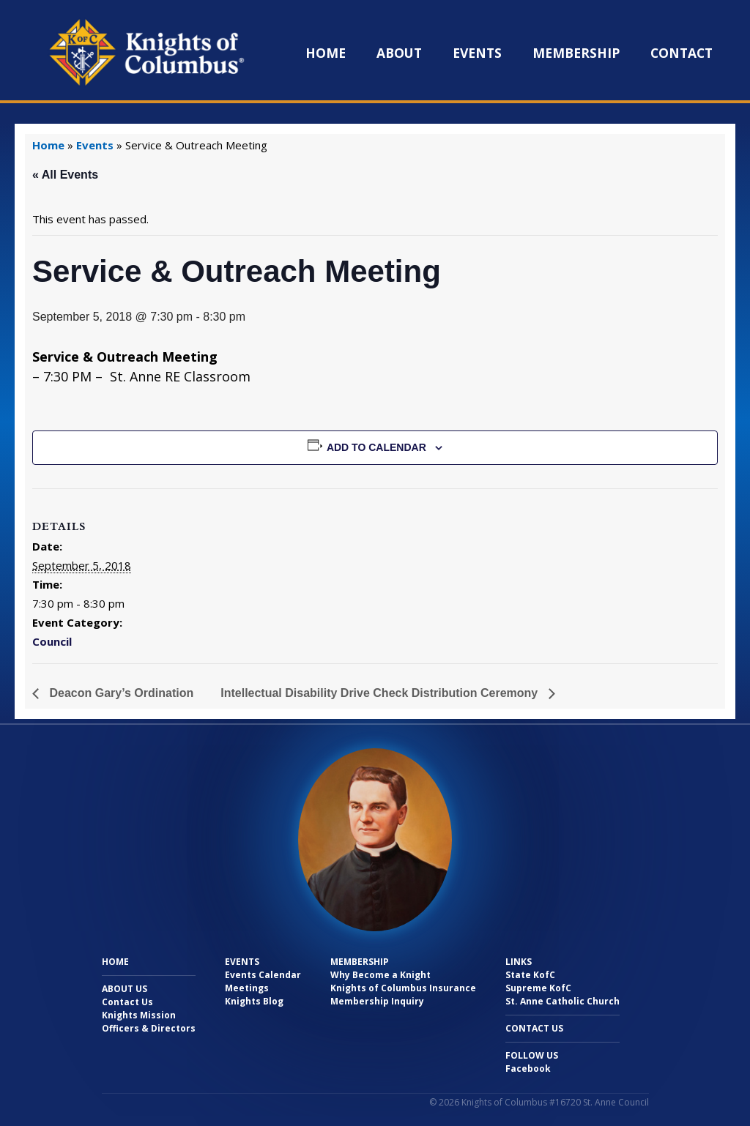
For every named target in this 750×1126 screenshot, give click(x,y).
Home (325, 52)
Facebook (528, 1068)
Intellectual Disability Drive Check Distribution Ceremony (380, 693)
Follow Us (531, 1055)
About (399, 52)
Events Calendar (263, 975)
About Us (124, 989)
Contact (681, 52)
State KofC (530, 975)
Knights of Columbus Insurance (403, 988)
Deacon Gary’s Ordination (119, 693)
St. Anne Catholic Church (562, 1001)
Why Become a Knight (380, 975)
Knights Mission (139, 1015)
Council (52, 641)
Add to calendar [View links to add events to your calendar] (376, 447)
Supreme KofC (538, 988)
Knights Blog (254, 1001)
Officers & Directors (149, 1028)
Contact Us (127, 1002)
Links (518, 961)
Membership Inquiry (377, 1001)
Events (477, 52)
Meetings (247, 988)
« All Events (65, 174)
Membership (576, 52)
